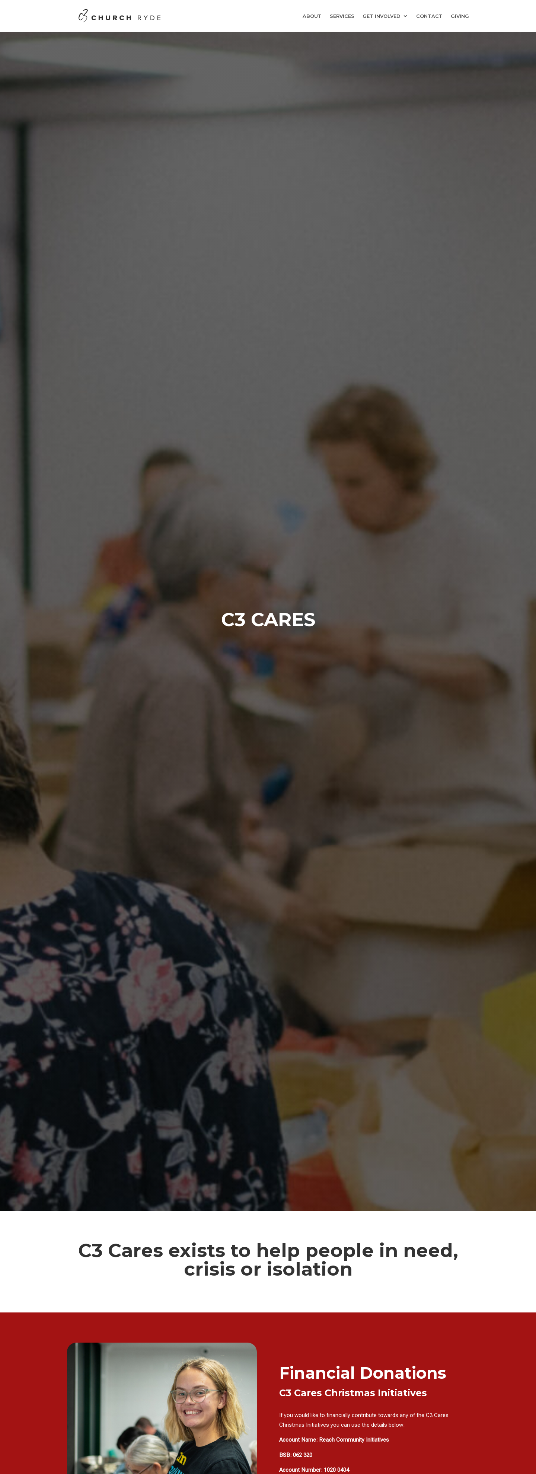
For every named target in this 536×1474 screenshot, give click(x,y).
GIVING (460, 16)
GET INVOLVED (382, 16)
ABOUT (312, 16)
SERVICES (342, 16)
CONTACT (429, 16)
